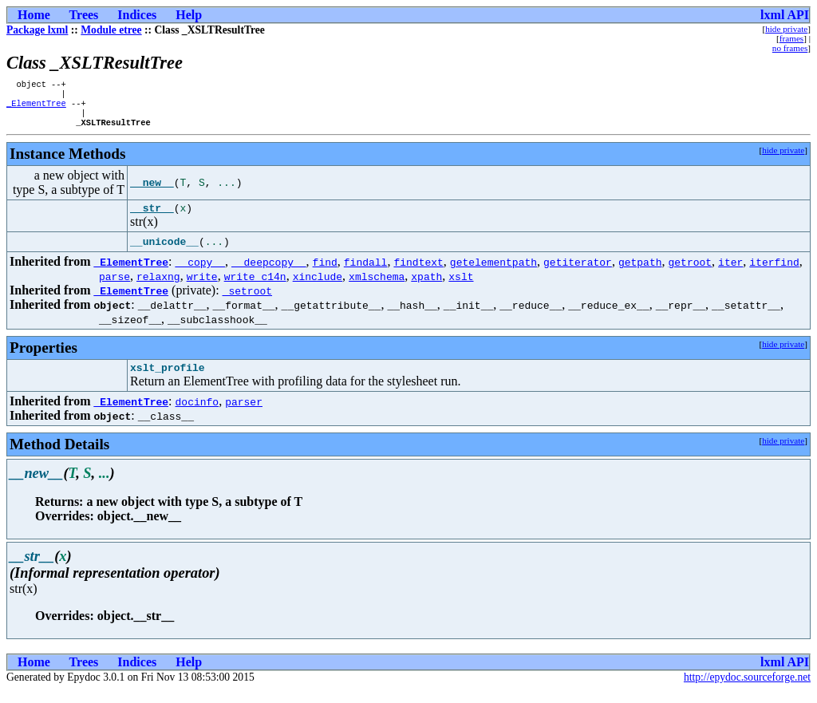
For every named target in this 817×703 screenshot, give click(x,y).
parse (114, 286)
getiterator (577, 272)
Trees (84, 15)
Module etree (111, 30)
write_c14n (255, 286)
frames (791, 38)
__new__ (152, 191)
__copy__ (200, 272)
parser (243, 414)
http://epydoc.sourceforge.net (747, 690)
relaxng (158, 286)
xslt (460, 286)
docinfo (197, 414)
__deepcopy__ (268, 272)
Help (189, 15)
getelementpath (493, 272)
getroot (690, 272)
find (325, 272)
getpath (640, 272)
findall (366, 272)
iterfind (774, 272)
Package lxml (37, 30)
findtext (418, 272)
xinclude (317, 286)
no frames (789, 48)
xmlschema (377, 286)
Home (34, 15)
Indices (136, 15)
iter (730, 272)
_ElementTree (36, 107)
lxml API (784, 15)
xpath (426, 286)
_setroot (247, 301)
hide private (786, 29)
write (202, 286)
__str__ (152, 218)
